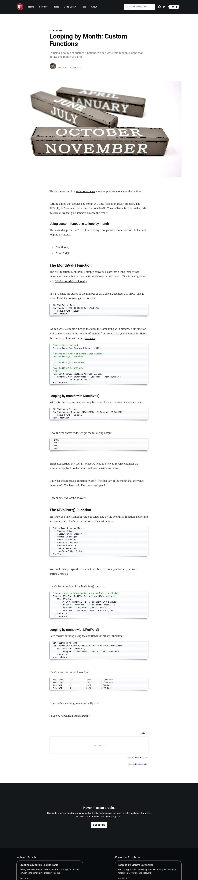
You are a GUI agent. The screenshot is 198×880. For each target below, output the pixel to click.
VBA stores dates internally (71, 281)
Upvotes (130, 757)
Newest (138, 757)
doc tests (90, 338)
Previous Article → (127, 857)
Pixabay (85, 715)
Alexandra (67, 715)
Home (31, 6)
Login (142, 733)
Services (43, 6)
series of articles (85, 191)
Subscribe (99, 824)
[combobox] (137, 7)
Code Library (70, 6)
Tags (83, 6)
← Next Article (26, 857)
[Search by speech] (147, 6)
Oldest (145, 757)
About (94, 6)
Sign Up (173, 6)
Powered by (137, 764)
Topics (56, 6)
